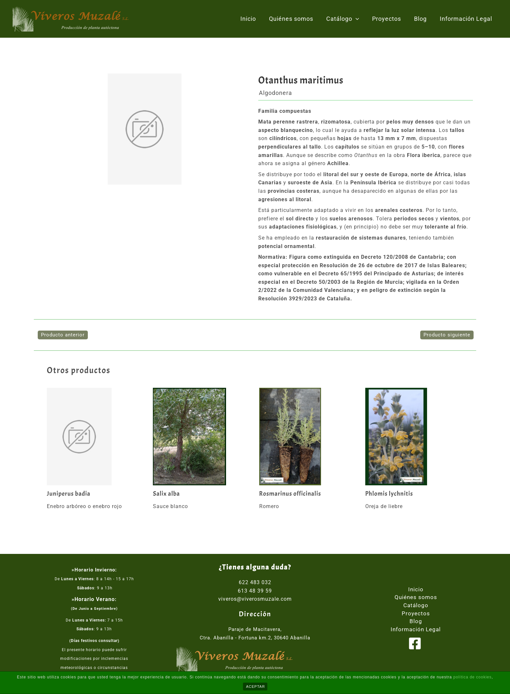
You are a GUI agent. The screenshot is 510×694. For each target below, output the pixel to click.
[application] (360, 19)
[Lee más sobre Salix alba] (202, 436)
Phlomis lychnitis (390, 494)
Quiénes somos (297, 18)
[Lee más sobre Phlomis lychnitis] (414, 436)
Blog (422, 18)
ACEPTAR (255, 686)
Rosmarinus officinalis (291, 494)
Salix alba (167, 494)
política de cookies (472, 677)
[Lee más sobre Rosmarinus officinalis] (308, 436)
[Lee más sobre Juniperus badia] (96, 436)
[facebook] (415, 644)
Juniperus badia (69, 494)
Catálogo (347, 19)
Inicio (255, 18)
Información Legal (466, 18)
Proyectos (389, 18)
